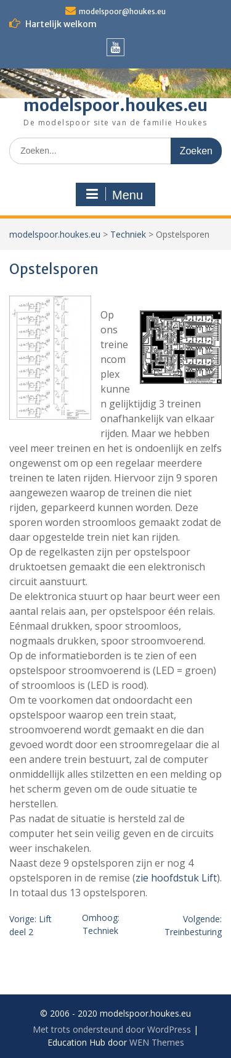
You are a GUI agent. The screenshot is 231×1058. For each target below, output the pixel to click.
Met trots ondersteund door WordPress (112, 1029)
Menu (114, 194)
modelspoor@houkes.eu (122, 11)
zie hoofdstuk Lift (176, 878)
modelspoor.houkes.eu (115, 105)
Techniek (128, 234)
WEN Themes (156, 1042)
